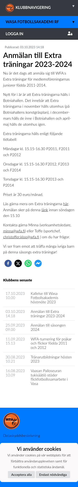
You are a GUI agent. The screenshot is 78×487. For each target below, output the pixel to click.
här (65, 203)
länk (44, 209)
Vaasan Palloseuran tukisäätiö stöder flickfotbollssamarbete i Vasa (49, 377)
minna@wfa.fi (14, 231)
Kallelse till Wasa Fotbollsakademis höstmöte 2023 (44, 297)
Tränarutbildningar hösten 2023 (51, 359)
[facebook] (8, 263)
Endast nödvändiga (53, 474)
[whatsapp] (28, 263)
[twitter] (18, 263)
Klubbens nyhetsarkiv (23, 395)
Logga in (39, 33)
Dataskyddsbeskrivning (21, 435)
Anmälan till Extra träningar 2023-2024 (48, 313)
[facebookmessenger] (38, 263)
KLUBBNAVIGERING (42, 6)
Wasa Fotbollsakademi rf (42, 22)
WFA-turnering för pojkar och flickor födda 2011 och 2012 (51, 343)
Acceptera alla (21, 474)
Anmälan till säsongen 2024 (48, 327)
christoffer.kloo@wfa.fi (21, 237)
